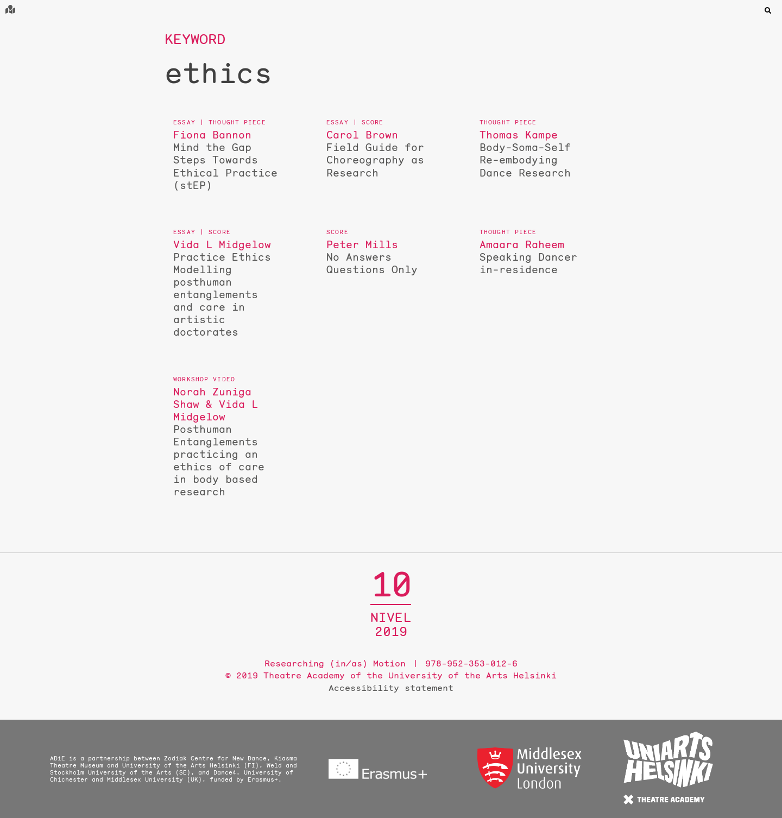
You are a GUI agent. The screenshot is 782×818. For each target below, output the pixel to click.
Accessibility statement (391, 687)
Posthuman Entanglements (227, 442)
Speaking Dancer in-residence (534, 257)
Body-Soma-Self (534, 154)
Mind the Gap (227, 160)
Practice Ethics (227, 288)
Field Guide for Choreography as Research (380, 154)
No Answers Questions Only (380, 257)
